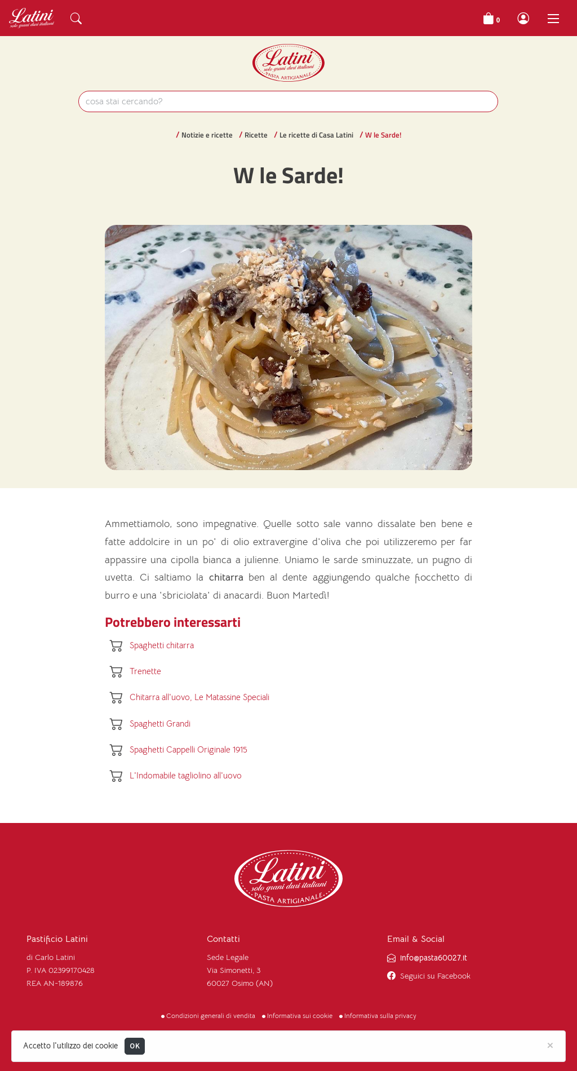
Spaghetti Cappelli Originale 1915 (188, 749)
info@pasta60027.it (433, 958)
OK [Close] (135, 1046)
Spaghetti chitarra (162, 645)
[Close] (550, 1044)
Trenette (145, 671)
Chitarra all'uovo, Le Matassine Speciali (199, 697)
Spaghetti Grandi (160, 723)
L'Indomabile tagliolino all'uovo (186, 776)
